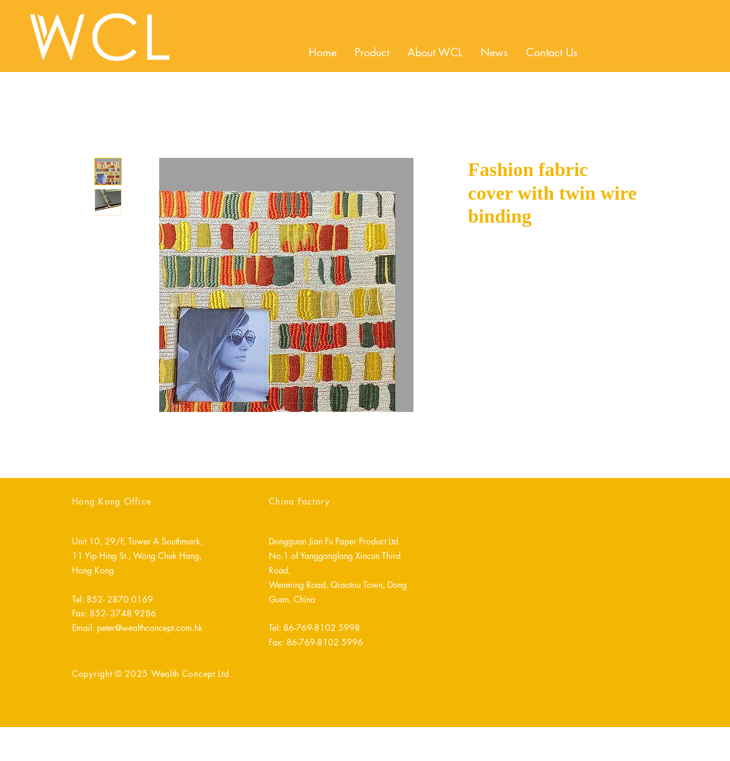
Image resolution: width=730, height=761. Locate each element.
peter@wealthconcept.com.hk (150, 627)
